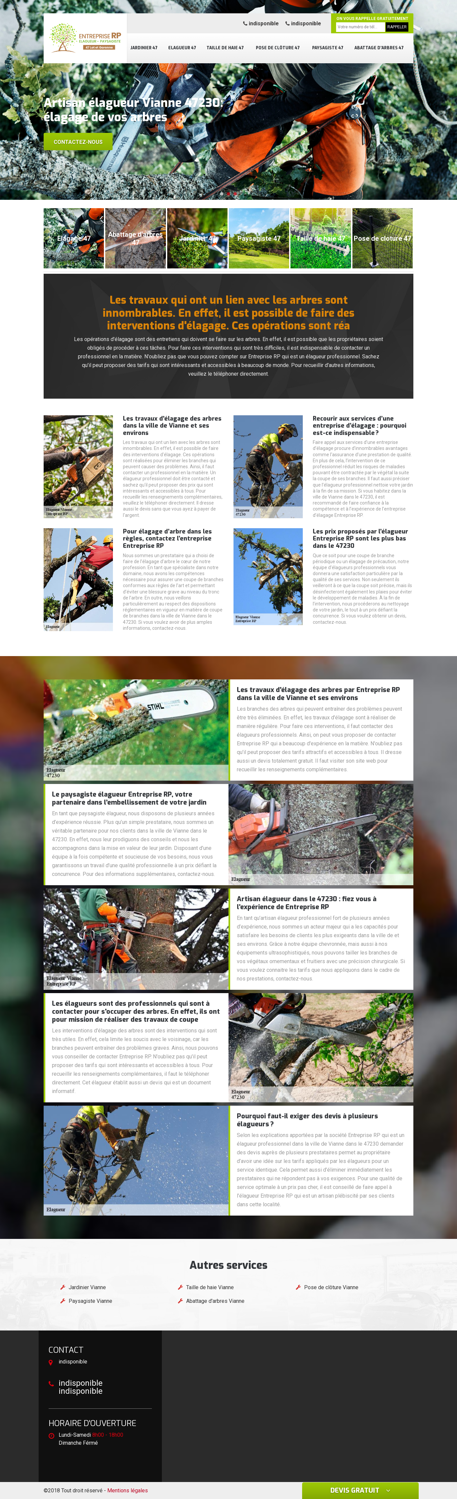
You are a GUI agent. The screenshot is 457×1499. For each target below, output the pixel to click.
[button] (222, 193)
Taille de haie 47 (225, 48)
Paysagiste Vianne (90, 1301)
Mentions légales (127, 1490)
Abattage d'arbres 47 (379, 48)
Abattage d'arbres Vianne (215, 1301)
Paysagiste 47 (327, 48)
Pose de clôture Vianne (331, 1287)
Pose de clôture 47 (278, 48)
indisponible (261, 23)
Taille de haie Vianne (210, 1287)
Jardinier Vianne (87, 1287)
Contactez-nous (78, 142)
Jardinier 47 (144, 48)
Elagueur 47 (182, 48)
